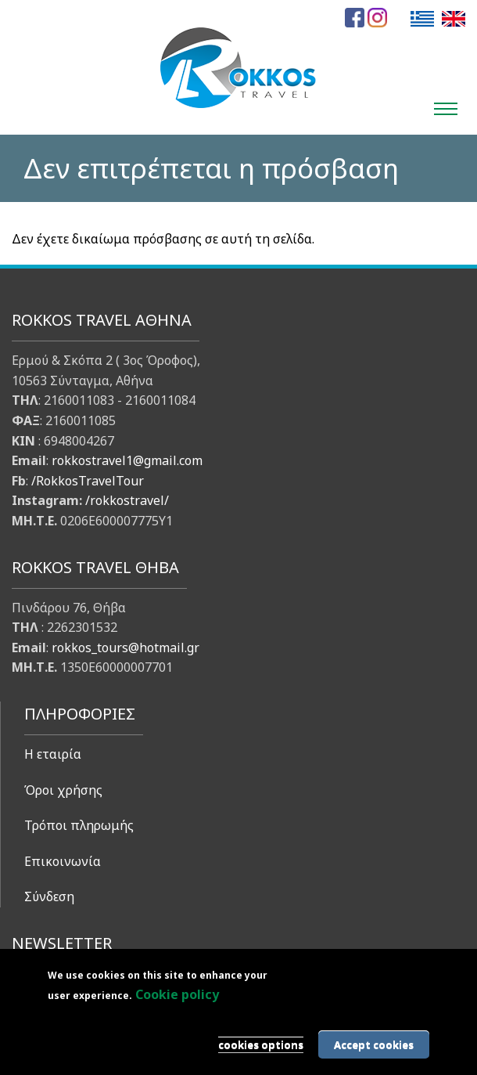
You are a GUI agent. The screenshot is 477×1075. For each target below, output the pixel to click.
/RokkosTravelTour (87, 480)
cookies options (260, 1044)
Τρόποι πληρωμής (79, 825)
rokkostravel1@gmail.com (127, 460)
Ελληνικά (422, 18)
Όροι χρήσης (63, 790)
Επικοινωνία (62, 861)
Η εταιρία (52, 754)
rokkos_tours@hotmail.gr (125, 647)
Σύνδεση (49, 896)
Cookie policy (177, 994)
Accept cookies (374, 1044)
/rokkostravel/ (127, 500)
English (453, 18)
